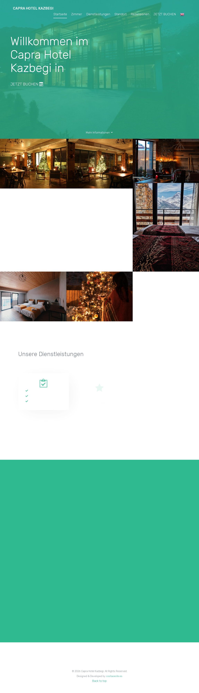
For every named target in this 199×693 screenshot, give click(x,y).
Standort (120, 14)
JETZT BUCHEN (164, 14)
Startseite (60, 14)
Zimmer (76, 14)
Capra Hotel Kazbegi (33, 8)
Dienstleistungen (98, 14)
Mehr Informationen (99, 132)
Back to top (99, 681)
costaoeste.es (114, 676)
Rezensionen (140, 14)
